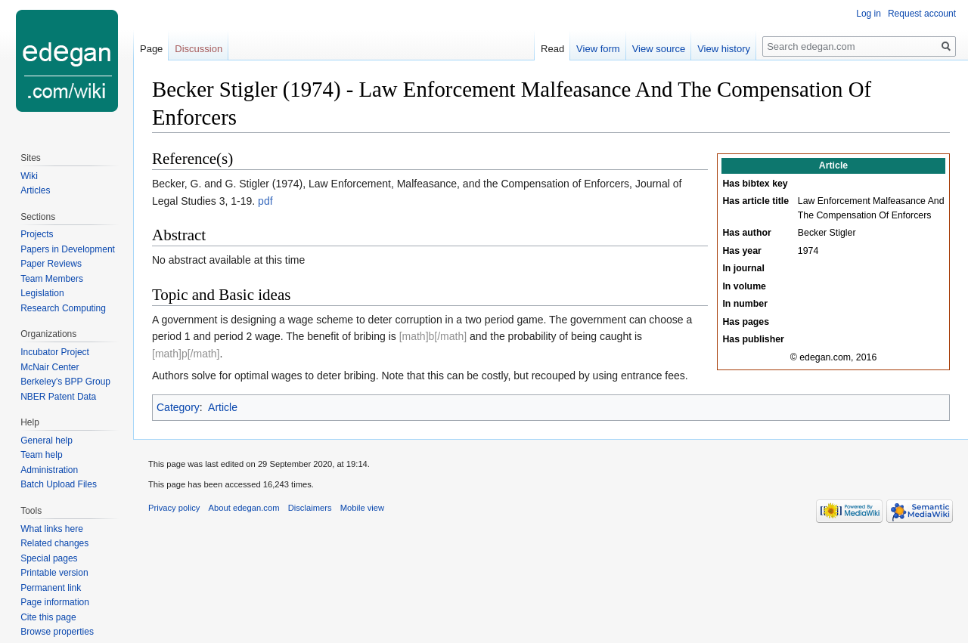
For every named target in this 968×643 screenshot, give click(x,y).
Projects (36, 234)
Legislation (42, 293)
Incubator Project (54, 352)
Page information (54, 602)
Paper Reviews (51, 263)
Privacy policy (174, 507)
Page (151, 48)
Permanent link (50, 588)
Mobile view (362, 507)
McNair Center (49, 367)
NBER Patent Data (58, 396)
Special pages (48, 558)
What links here (51, 529)
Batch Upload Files (58, 484)
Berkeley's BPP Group (65, 381)
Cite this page (48, 617)
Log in (868, 13)
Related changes (54, 543)
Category (178, 407)
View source (659, 48)
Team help (41, 455)
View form (598, 48)
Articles (35, 190)
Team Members (51, 279)
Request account (922, 13)
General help (46, 440)
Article (222, 407)
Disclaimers (310, 507)
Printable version (54, 572)
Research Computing (63, 308)
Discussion (198, 48)
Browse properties (57, 631)
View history (723, 48)
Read (552, 48)
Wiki (29, 176)
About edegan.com (244, 507)
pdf (265, 201)
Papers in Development (67, 249)
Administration (49, 470)
